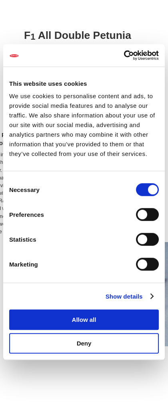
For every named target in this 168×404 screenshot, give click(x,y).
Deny (84, 343)
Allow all (84, 319)
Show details (124, 296)
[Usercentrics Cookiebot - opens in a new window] (124, 55)
